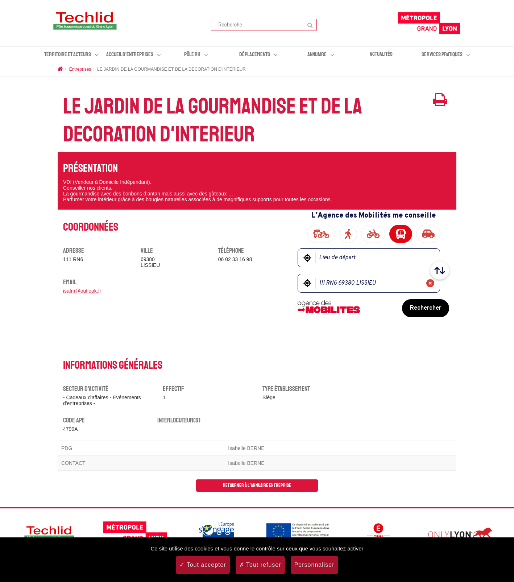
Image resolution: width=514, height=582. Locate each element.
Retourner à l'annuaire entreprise (257, 485)
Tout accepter (202, 565)
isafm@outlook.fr (82, 291)
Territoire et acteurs (67, 54)
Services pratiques (442, 54)
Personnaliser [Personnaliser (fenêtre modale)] (314, 565)
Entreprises (80, 69)
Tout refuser (260, 565)
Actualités (381, 54)
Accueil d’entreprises (129, 54)
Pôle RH (192, 54)
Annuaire (317, 54)
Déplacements (254, 54)
